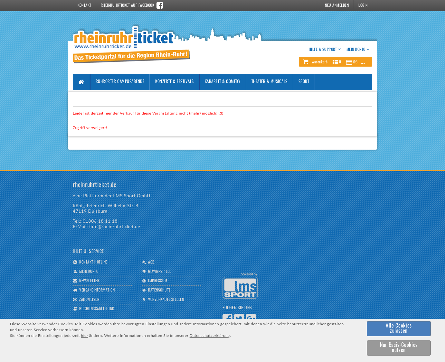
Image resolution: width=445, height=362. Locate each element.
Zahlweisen (89, 300)
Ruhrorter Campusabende (120, 82)
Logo (240, 286)
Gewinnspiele (159, 272)
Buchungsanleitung (96, 309)
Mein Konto (88, 272)
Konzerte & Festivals (174, 82)
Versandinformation (97, 290)
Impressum (157, 281)
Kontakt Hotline (93, 262)
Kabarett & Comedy (223, 82)
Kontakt (84, 5)
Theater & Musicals (269, 82)
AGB (151, 262)
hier (84, 335)
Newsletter (89, 281)
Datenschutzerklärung (210, 335)
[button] (335, 62)
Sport (303, 82)
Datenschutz (159, 290)
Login (362, 5)
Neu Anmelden (337, 5)
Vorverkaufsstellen (166, 300)
